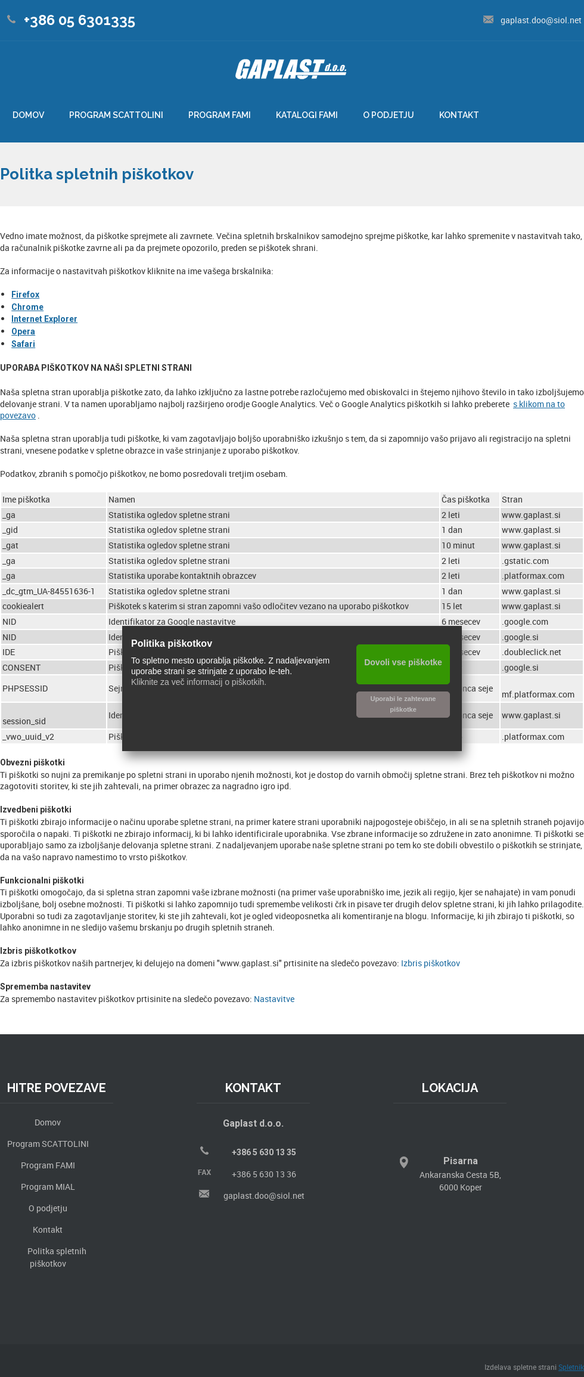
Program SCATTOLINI (48, 1143)
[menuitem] (28, 116)
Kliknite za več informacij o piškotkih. (198, 682)
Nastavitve (274, 998)
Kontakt (48, 1229)
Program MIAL (48, 1186)
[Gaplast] (290, 74)
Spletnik (571, 1367)
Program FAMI (48, 1165)
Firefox (25, 294)
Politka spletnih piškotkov (56, 1257)
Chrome (27, 307)
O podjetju (48, 1208)
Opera (23, 331)
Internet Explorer (44, 319)
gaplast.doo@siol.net (264, 1195)
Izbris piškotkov (430, 963)
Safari (23, 344)
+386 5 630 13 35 (264, 1152)
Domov (48, 1122)
